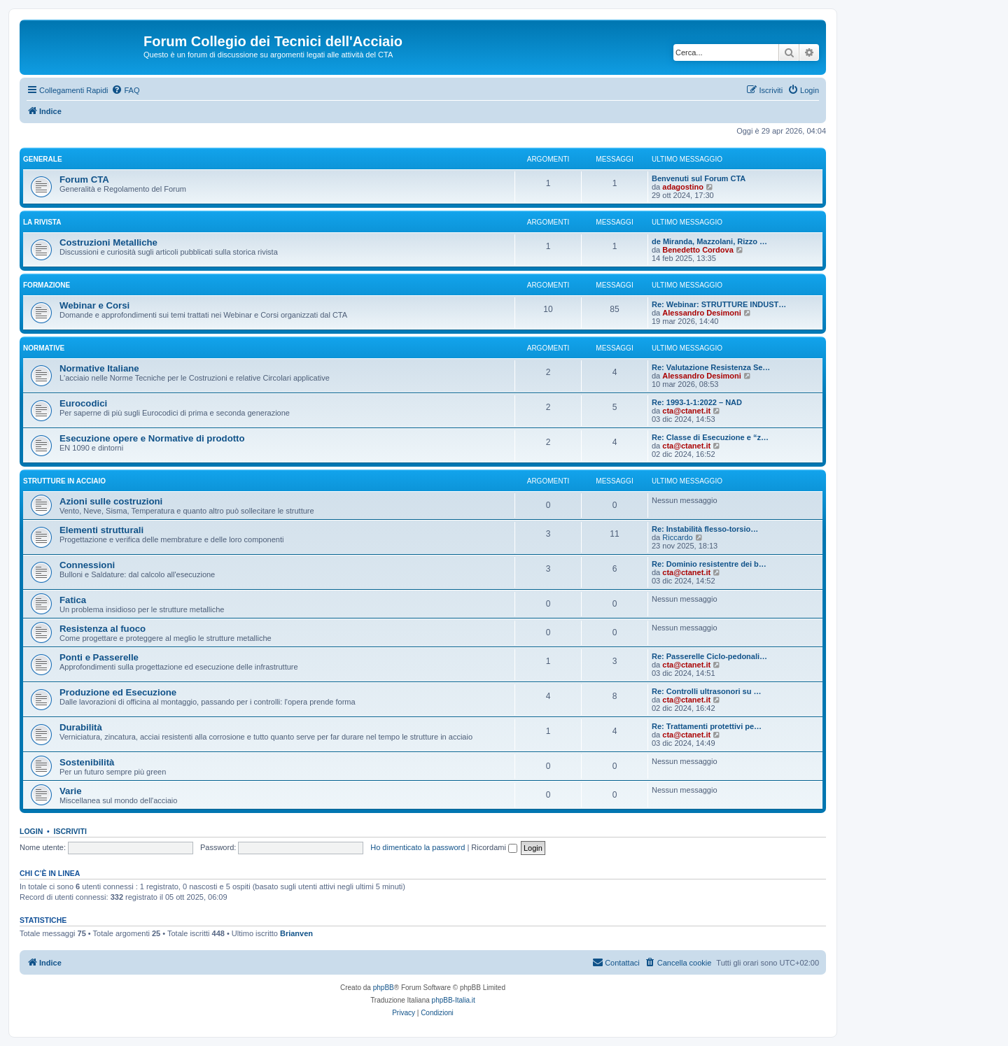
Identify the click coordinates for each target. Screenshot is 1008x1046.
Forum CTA (84, 179)
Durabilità (80, 727)
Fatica (72, 600)
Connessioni (87, 565)
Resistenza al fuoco (102, 628)
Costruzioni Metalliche (108, 242)
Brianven (296, 933)
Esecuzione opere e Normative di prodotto (152, 438)
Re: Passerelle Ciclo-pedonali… (709, 656)
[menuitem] (125, 90)
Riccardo (677, 537)
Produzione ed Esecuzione (117, 692)
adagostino (683, 187)
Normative (43, 348)
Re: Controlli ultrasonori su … (706, 691)
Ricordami (494, 847)
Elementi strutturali (101, 530)
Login (31, 831)
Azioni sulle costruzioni (110, 501)
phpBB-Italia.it (453, 1000)
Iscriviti (70, 831)
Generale (42, 159)
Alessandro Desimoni (701, 313)
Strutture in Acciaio (64, 481)
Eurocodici (83, 403)
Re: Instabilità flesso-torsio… (705, 529)
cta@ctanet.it (686, 411)
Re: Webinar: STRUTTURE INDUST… (719, 304)
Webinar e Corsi (94, 305)
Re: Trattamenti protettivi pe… (707, 726)
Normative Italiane (99, 368)
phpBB (383, 987)
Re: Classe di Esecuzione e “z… (710, 437)
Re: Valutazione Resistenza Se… (711, 367)
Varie (70, 791)
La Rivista (42, 222)
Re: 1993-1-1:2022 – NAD (697, 402)
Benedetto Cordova (697, 250)
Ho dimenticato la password (417, 847)
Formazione (46, 285)
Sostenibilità (86, 762)
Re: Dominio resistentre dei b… (709, 564)
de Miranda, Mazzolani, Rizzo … (709, 241)
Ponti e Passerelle (99, 657)
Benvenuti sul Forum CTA (699, 178)
